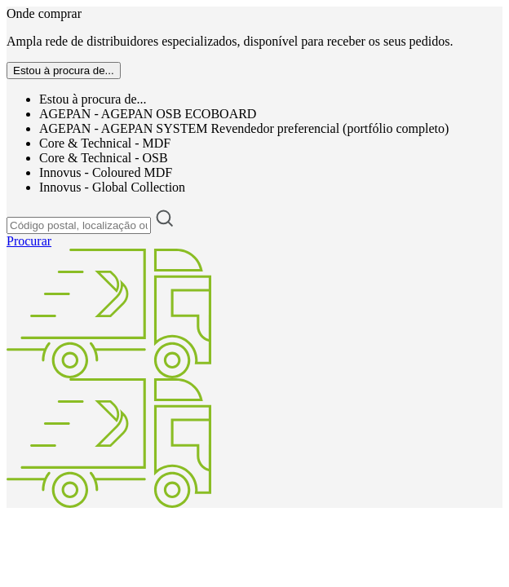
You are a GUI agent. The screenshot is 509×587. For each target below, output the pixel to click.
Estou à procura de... (93, 99)
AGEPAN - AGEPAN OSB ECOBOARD (147, 114)
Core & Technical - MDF (104, 143)
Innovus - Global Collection (112, 187)
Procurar (29, 241)
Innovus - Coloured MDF (105, 172)
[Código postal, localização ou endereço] (79, 225)
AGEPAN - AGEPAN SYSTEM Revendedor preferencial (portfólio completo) (244, 128)
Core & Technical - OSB (103, 158)
